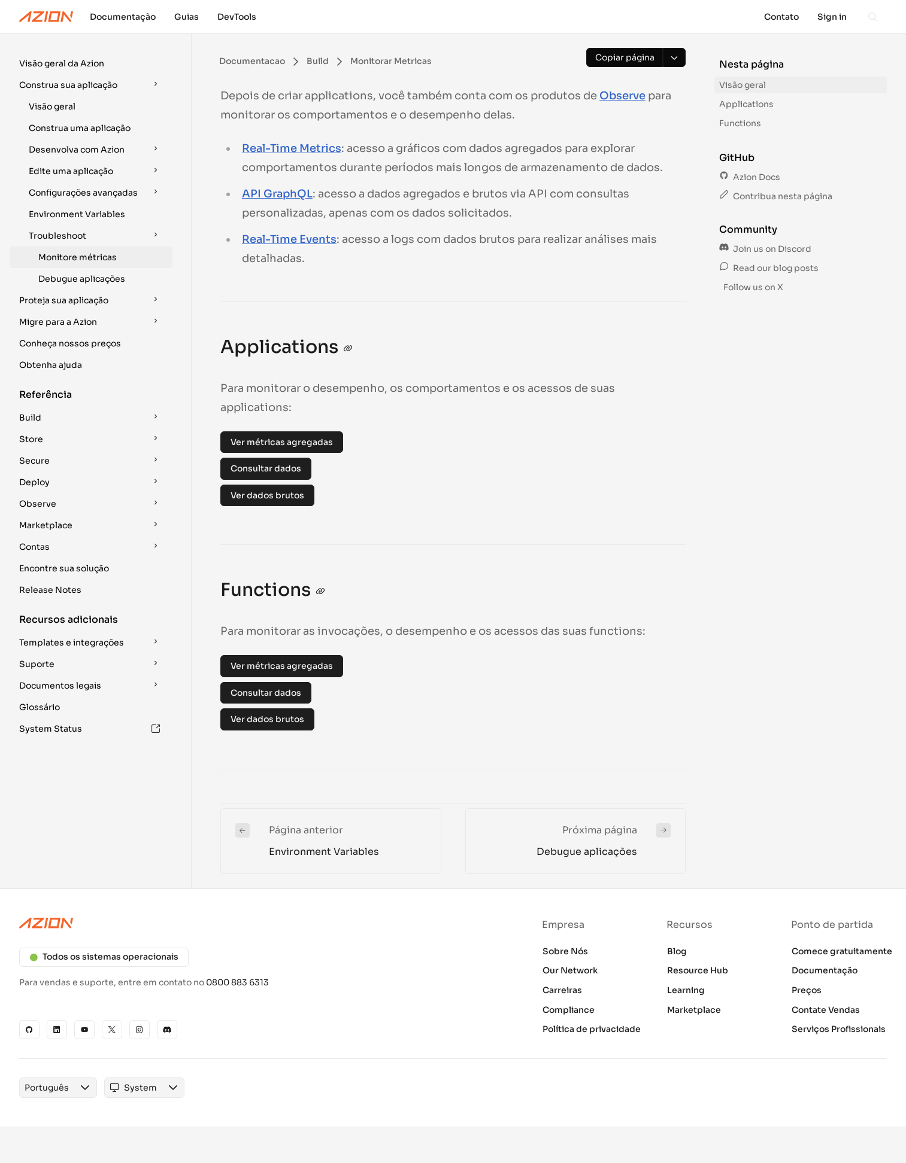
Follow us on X (752, 287)
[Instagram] (139, 1029)
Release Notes (50, 589)
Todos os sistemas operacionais (103, 956)
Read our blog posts (769, 268)
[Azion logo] (229, 923)
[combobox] (47, 1087)
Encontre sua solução (64, 568)
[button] (91, 63)
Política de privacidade (592, 1029)
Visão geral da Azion (61, 63)
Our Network (570, 970)
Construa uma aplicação (80, 128)
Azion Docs (749, 177)
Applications (746, 104)
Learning (686, 990)
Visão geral (52, 106)
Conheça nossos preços (70, 343)
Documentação (824, 970)
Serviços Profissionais (839, 1029)
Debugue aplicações (81, 278)
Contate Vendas (826, 1009)
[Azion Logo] (46, 16)
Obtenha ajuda (50, 365)
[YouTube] (84, 1029)
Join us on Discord (765, 248)
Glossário (39, 707)
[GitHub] (29, 1029)
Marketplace (694, 1009)
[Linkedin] (57, 1029)
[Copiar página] (624, 57)
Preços (807, 990)
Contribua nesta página (775, 196)
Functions (740, 123)
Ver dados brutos (267, 495)
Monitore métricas (77, 257)
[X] (112, 1029)
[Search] (872, 16)
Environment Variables (77, 214)
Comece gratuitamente (842, 951)
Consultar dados (266, 468)
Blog (677, 951)
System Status (89, 728)
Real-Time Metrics (291, 148)
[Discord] (167, 1029)
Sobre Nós (565, 951)
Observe (622, 95)
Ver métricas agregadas (282, 442)
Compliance (569, 1009)
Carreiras (562, 990)
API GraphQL (277, 193)
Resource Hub (697, 970)
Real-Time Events (289, 239)
